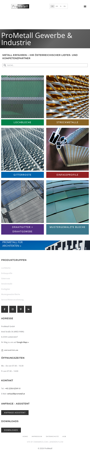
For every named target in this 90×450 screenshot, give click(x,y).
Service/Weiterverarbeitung (12, 299)
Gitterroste (22, 174)
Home (25, 436)
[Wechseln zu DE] (52, 6)
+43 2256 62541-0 (12, 388)
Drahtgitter (5, 289)
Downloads (9, 421)
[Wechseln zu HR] (57, 6)
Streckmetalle (67, 122)
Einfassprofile (67, 174)
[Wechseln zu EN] (64, 6)
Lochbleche (22, 122)
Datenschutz (52, 436)
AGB (64, 436)
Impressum (37, 436)
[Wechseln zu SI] (60, 6)
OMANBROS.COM (40, 442)
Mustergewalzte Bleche (67, 227)
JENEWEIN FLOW (56, 442)
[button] (85, 6)
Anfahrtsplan (11, 350)
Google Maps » (23, 342)
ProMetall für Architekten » (12, 243)
